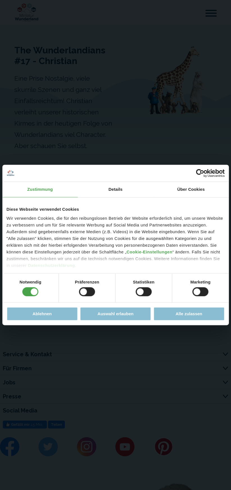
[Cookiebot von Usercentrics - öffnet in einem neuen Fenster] (200, 173)
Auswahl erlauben (115, 314)
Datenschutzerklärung (51, 265)
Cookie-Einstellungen (149, 251)
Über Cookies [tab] (191, 189)
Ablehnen (42, 314)
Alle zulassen (188, 314)
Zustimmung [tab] (40, 189)
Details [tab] (116, 189)
